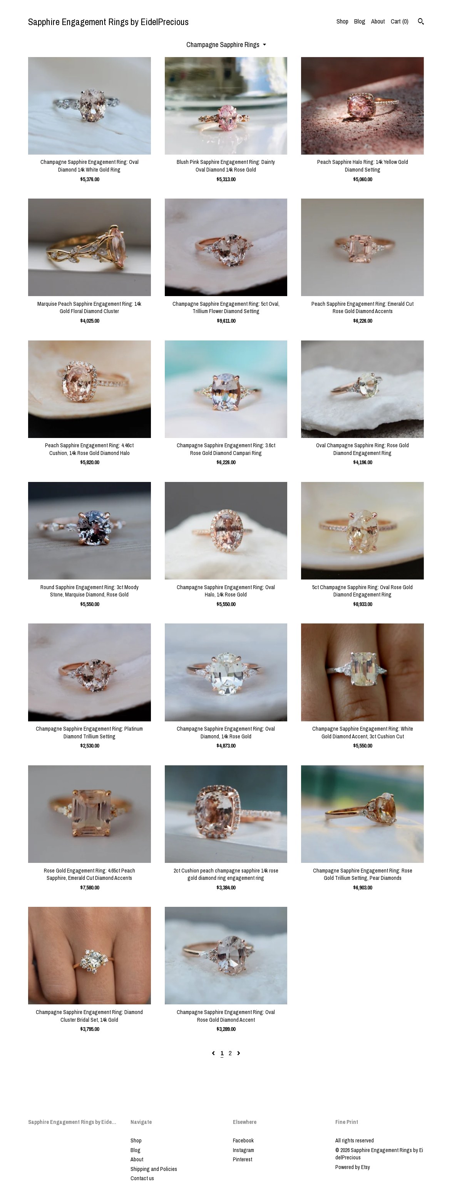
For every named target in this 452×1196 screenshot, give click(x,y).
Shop (342, 21)
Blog (359, 21)
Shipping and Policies (154, 1169)
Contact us (142, 1178)
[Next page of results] (239, 1053)
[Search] (421, 22)
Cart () (399, 21)
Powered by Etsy (352, 1167)
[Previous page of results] (214, 1053)
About (378, 21)
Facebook (243, 1140)
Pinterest (242, 1159)
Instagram (243, 1150)
